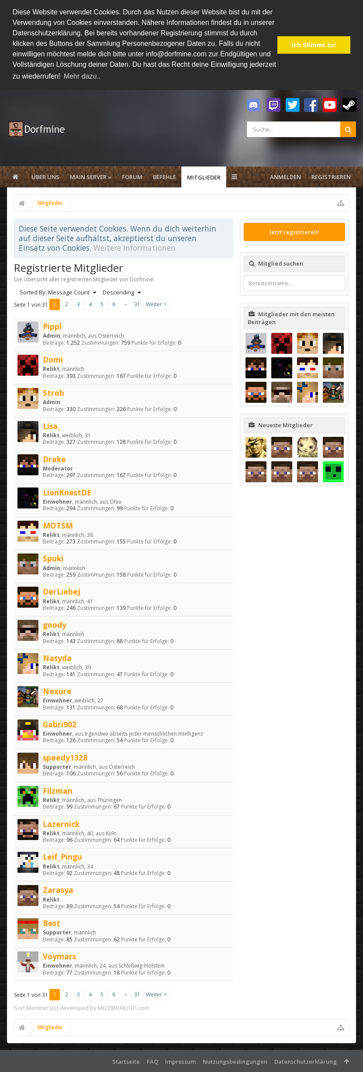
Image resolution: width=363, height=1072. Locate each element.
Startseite (126, 1061)
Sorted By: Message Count (58, 292)
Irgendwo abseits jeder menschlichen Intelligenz (144, 733)
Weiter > (156, 304)
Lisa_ (52, 425)
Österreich (111, 335)
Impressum (180, 1061)
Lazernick (61, 823)
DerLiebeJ (61, 591)
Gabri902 (59, 724)
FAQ (152, 1061)
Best (51, 922)
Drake (54, 458)
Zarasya (58, 890)
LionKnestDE (67, 492)
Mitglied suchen (280, 263)
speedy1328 (65, 757)
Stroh (53, 392)
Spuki (53, 558)
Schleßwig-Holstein (141, 965)
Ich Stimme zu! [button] (314, 44)
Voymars (59, 956)
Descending (122, 292)
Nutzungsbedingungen (235, 1061)
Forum (132, 176)
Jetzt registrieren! (294, 231)
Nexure (57, 690)
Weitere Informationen (134, 247)
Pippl (52, 326)
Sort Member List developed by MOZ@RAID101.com (81, 1007)
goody (54, 624)
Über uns (45, 176)
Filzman (58, 790)
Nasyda (57, 657)
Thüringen (109, 799)
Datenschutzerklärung (305, 1061)
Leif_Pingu (62, 856)
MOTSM (58, 525)
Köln (111, 833)
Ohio (116, 501)
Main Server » (90, 176)
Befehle (164, 176)
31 (137, 304)
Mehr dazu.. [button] (82, 76)
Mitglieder (204, 177)
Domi (53, 359)
